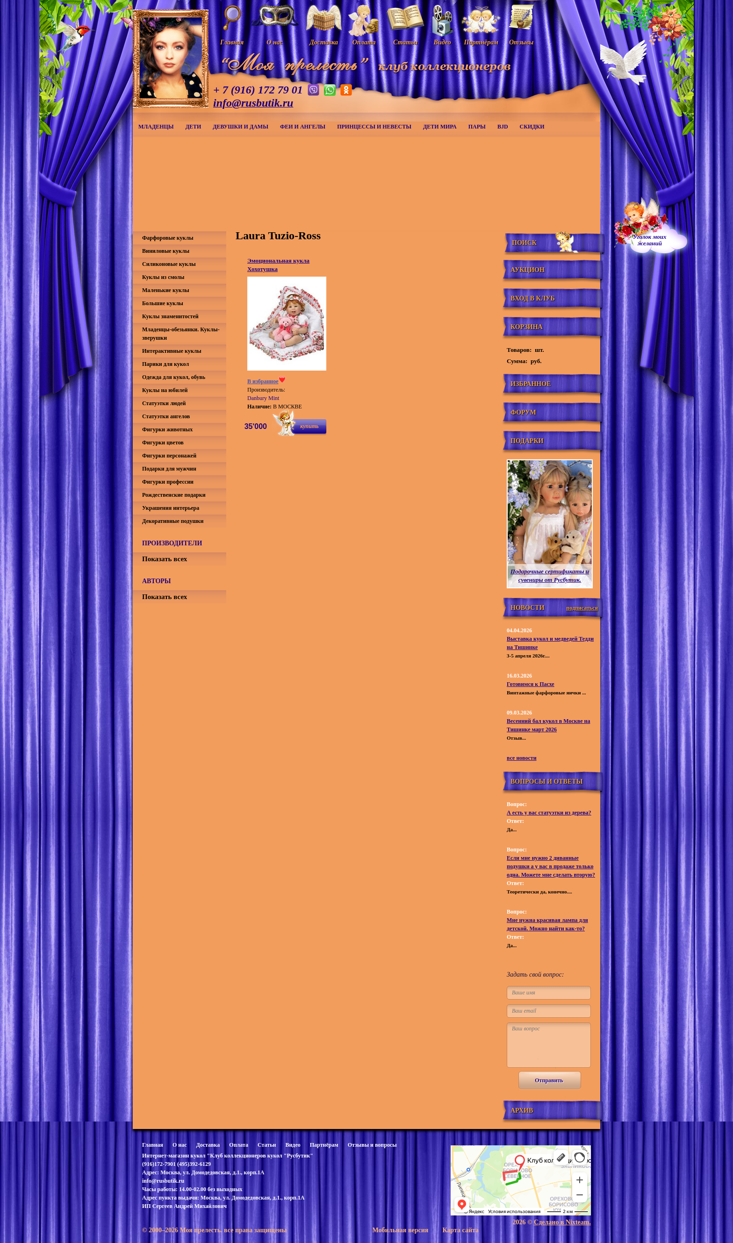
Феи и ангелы (302, 126)
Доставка (208, 1145)
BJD (502, 126)
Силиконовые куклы (169, 264)
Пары (477, 126)
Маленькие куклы (165, 290)
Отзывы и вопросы (372, 1145)
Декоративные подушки (172, 521)
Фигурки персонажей (169, 455)
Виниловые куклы (165, 251)
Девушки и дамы (240, 126)
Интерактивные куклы (171, 351)
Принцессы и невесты (374, 126)
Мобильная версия (400, 1230)
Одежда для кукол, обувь (173, 377)
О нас (179, 1145)
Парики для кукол (165, 364)
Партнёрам (324, 1145)
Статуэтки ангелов (166, 416)
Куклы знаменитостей (170, 316)
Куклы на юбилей (164, 390)
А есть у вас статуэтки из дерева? (549, 812)
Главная (152, 1145)
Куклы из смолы (163, 277)
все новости (522, 758)
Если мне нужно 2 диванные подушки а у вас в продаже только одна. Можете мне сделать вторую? (551, 866)
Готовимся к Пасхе (530, 684)
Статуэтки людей (164, 403)
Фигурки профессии (168, 482)
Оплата (238, 1145)
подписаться (582, 608)
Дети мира (440, 126)
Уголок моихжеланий (650, 240)
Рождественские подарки (174, 495)
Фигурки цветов (163, 442)
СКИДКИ (532, 126)
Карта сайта (460, 1230)
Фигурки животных (167, 429)
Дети (193, 126)
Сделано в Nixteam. (562, 1222)
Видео (292, 1145)
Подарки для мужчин (169, 468)
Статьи (267, 1145)
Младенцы (156, 126)
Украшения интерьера (170, 508)
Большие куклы (162, 303)
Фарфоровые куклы (168, 238)
